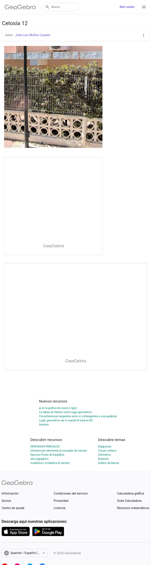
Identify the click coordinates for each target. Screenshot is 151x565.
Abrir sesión (127, 6)
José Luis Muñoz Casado (32, 35)
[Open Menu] (144, 7)
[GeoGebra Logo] (20, 7)
